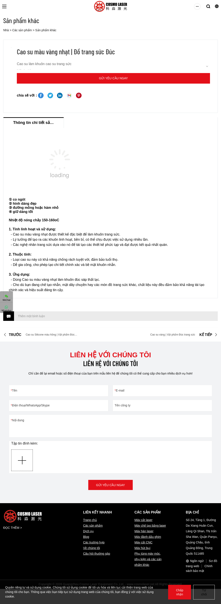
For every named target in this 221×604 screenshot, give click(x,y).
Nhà (6, 30)
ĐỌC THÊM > (12, 527)
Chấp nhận (179, 592)
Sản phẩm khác (45, 30)
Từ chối (204, 592)
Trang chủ (90, 520)
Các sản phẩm (22, 30)
